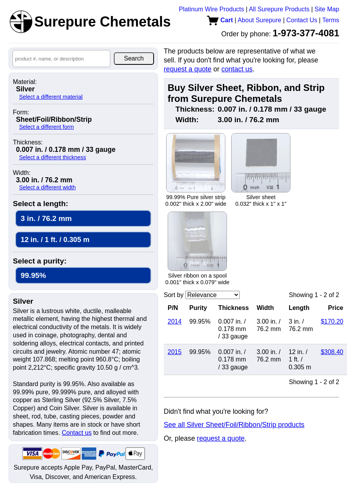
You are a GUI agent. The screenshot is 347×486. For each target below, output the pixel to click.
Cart (220, 20)
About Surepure (259, 20)
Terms (330, 20)
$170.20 (332, 321)
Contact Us (302, 20)
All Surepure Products (279, 9)
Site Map (327, 9)
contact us (237, 69)
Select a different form (46, 127)
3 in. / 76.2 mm (46, 218)
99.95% (33, 275)
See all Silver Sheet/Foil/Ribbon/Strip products (234, 425)
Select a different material (51, 97)
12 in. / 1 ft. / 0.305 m (55, 239)
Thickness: (27, 142)
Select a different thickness (52, 157)
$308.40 (332, 352)
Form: (21, 112)
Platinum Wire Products (211, 9)
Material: (25, 82)
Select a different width (47, 187)
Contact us (76, 432)
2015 (175, 352)
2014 (175, 321)
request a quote (187, 69)
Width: (21, 173)
